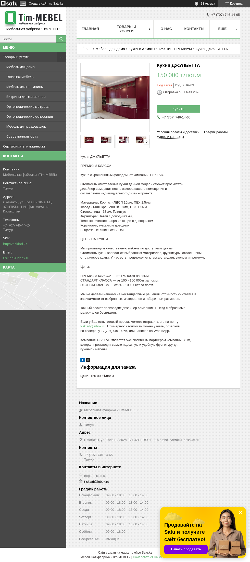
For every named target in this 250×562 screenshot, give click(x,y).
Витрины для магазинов (26, 96)
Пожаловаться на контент (151, 557)
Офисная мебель (20, 76)
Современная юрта (22, 136)
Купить (178, 108)
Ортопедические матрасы (27, 106)
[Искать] (61, 39)
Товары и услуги (16, 57)
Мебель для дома (20, 66)
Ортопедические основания (29, 116)
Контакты (194, 29)
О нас (166, 29)
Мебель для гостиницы (25, 86)
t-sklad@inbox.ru (16, 258)
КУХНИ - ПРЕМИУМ (175, 49)
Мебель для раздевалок (26, 126)
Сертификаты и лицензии (24, 146)
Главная (90, 29)
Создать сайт (38, 3)
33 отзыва (208, 3)
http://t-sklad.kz (15, 244)
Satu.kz (147, 552)
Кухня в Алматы (142, 49)
